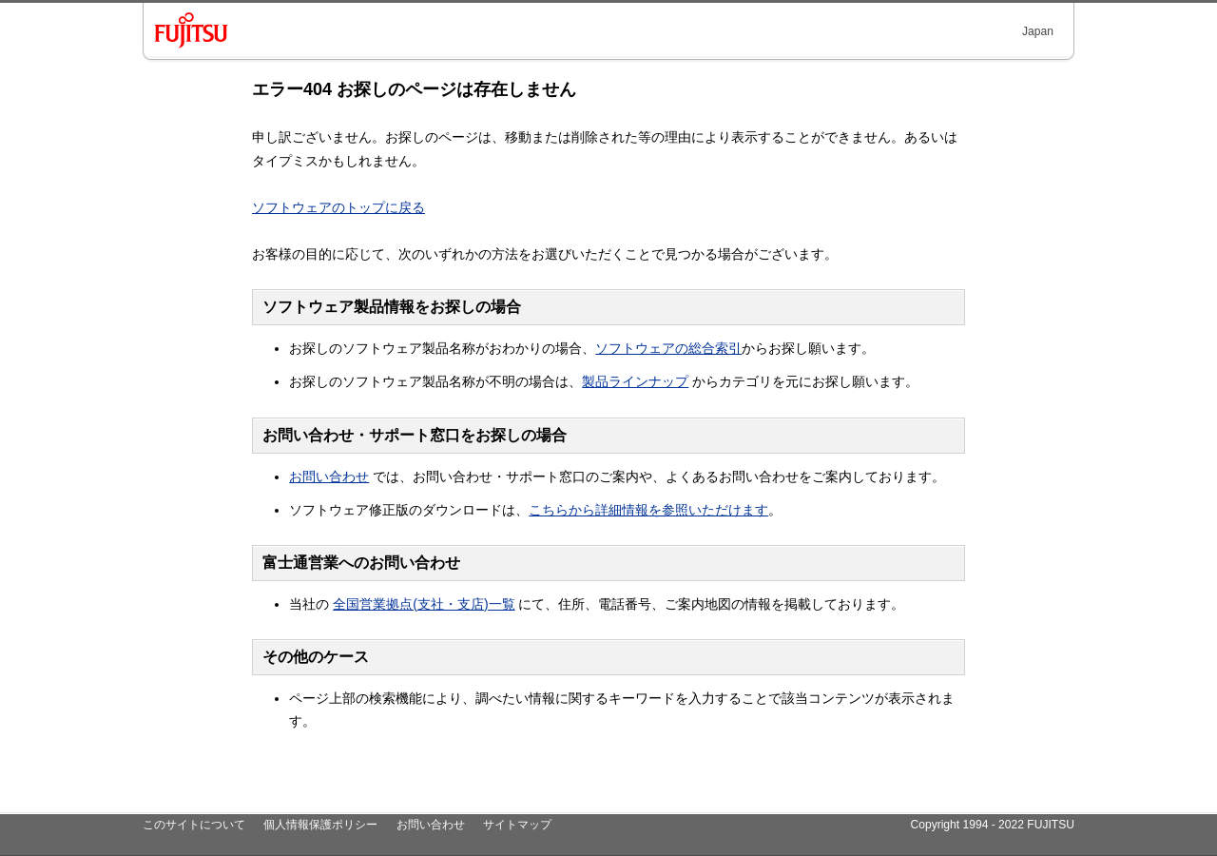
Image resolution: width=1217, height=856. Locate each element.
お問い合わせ (329, 476)
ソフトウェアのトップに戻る (338, 207)
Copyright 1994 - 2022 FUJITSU (992, 824)
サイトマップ (517, 824)
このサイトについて (194, 824)
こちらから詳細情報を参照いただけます (648, 509)
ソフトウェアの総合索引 (668, 348)
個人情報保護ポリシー (320, 824)
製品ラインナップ (635, 381)
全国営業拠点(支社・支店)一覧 (423, 604)
